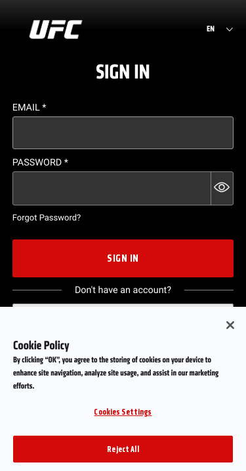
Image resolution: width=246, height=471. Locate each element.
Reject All (122, 456)
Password (40, 162)
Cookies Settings (123, 419)
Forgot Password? (46, 218)
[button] (222, 188)
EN (211, 29)
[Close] (230, 333)
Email (29, 107)
